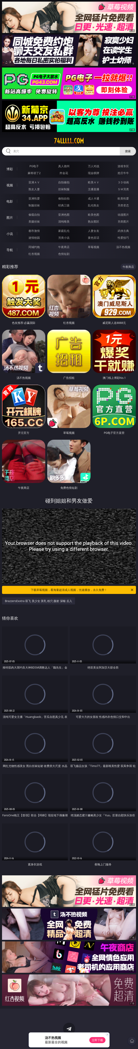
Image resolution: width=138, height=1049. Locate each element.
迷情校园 (34, 238)
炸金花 (64, 173)
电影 (9, 201)
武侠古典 (123, 231)
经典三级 (64, 205)
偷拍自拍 (64, 198)
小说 (9, 233)
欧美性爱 (123, 198)
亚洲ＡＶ (34, 182)
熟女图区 (93, 221)
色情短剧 (64, 254)
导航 (9, 250)
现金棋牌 (93, 173)
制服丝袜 (34, 205)
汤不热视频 (123, 247)
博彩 (9, 169)
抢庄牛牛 (123, 173)
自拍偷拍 (64, 182)
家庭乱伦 (64, 231)
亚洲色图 (64, 215)
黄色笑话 (93, 238)
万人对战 (93, 166)
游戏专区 (123, 166)
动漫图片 (123, 215)
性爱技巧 (123, 238)
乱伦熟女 (93, 205)
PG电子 (34, 166)
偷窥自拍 (34, 215)
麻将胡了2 (34, 173)
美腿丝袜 (34, 221)
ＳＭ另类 (123, 189)
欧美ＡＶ (93, 182)
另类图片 (123, 221)
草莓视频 (93, 247)
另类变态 (123, 205)
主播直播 (93, 189)
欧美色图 (93, 215)
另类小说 (64, 238)
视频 (9, 185)
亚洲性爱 (34, 198)
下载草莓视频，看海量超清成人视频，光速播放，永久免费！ (82, 589)
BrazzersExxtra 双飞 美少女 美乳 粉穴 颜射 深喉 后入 (38, 601)
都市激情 (34, 231)
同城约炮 (34, 247)
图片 (9, 217)
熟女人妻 (34, 189)
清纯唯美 (64, 221)
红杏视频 (34, 254)
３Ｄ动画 (123, 182)
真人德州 (64, 166)
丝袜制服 (64, 189)
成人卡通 (93, 198)
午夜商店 (64, 247)
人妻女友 (93, 231)
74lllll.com (69, 141)
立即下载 (97, 1040)
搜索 (128, 151)
